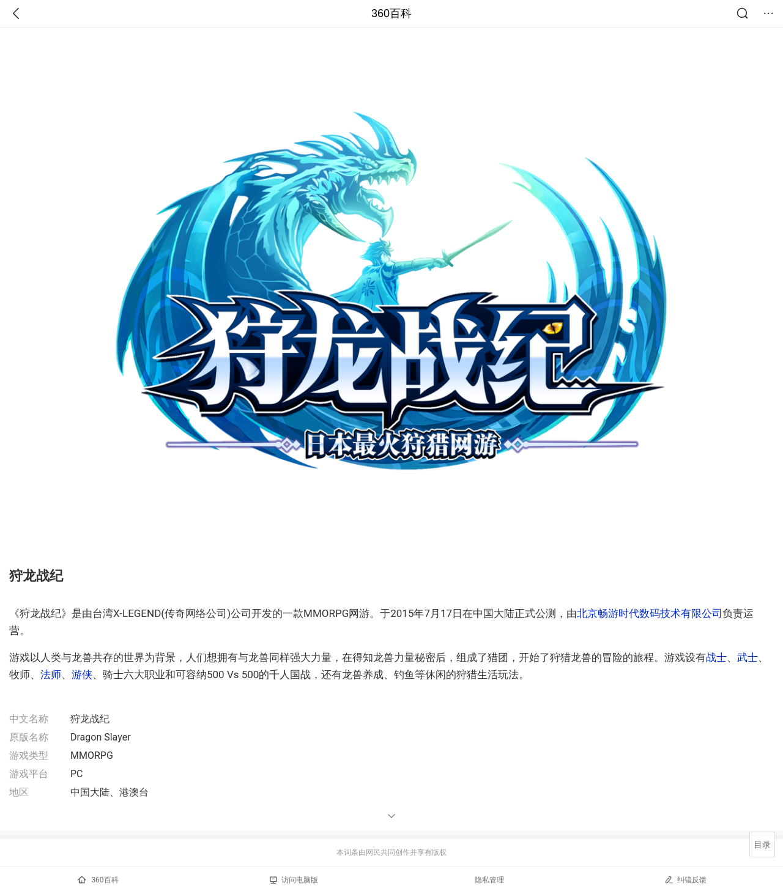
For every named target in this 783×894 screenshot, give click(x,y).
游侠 (82, 674)
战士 (716, 657)
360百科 (391, 13)
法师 (50, 674)
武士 (747, 657)
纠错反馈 (685, 879)
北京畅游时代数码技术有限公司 (649, 613)
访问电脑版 (294, 880)
